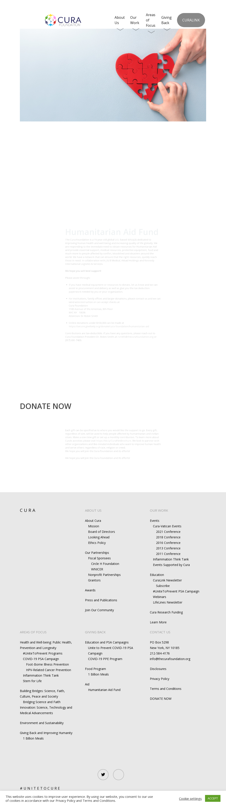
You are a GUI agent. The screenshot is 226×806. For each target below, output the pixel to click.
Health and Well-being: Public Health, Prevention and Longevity (46, 645)
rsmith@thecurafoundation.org (143, 354)
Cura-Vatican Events (167, 526)
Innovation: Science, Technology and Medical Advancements (46, 710)
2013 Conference (168, 548)
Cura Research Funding (166, 612)
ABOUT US (93, 510)
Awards (90, 590)
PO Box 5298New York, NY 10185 (164, 645)
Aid (87, 684)
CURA (28, 510)
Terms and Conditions (165, 689)
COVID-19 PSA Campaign (41, 659)
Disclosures (158, 669)
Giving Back (166, 23)
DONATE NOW (160, 698)
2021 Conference (168, 532)
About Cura (93, 520)
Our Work (135, 23)
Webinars (159, 597)
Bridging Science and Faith (41, 702)
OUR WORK (159, 510)
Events (154, 520)
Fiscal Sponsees (99, 558)
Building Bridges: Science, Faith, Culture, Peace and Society (42, 693)
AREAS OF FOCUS (33, 632)
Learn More (158, 622)
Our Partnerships (97, 553)
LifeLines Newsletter (167, 602)
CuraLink (191, 20)
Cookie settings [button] (190, 798)
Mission (93, 526)
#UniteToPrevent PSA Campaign (176, 591)
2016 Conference (168, 543)
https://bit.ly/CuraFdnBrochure (113, 439)
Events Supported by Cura (171, 565)
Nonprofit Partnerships (104, 575)
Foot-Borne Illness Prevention (47, 664)
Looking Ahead (98, 537)
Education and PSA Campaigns (107, 642)
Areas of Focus (150, 23)
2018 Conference (168, 537)
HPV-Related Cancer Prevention (48, 670)
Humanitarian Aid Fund (104, 690)
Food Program (95, 669)
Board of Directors (101, 532)
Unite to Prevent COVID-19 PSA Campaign (110, 650)
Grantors (94, 580)
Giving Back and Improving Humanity (46, 733)
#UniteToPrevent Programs (42, 653)
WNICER (97, 569)
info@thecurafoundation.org (170, 659)
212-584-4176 (160, 653)
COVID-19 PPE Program (105, 659)
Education (157, 575)
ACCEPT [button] (213, 798)
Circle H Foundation (105, 564)
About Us (120, 23)
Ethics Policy (97, 543)
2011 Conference (168, 554)
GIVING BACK (95, 632)
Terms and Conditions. (99, 800)
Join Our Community (99, 610)
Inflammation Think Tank (171, 559)
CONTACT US (160, 632)
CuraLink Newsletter (167, 580)
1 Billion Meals (33, 738)
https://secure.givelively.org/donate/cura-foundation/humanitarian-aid (107, 340)
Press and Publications (101, 600)
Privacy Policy (159, 679)
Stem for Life (32, 681)
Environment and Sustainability (42, 723)
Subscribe (163, 586)
